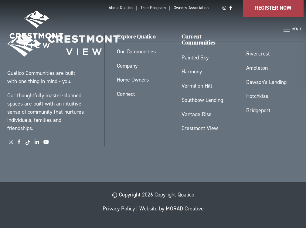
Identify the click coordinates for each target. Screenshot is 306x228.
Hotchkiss (257, 96)
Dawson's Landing (266, 82)
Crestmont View (200, 128)
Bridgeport (258, 110)
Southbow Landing (202, 100)
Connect (126, 94)
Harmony (192, 71)
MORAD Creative (185, 208)
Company (127, 65)
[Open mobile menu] (292, 29)
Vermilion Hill (197, 85)
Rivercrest (258, 53)
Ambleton (257, 68)
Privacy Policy (119, 208)
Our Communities (136, 51)
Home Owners (133, 79)
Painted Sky (195, 57)
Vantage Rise (197, 114)
